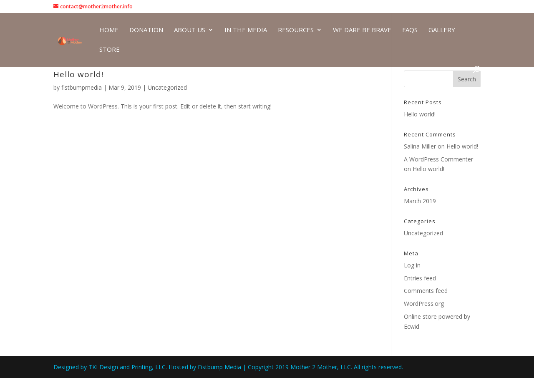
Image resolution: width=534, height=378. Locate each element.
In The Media (245, 30)
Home (108, 30)
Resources (296, 30)
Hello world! (78, 74)
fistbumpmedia (81, 87)
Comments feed (426, 291)
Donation (146, 30)
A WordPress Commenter (438, 159)
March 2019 (420, 201)
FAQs (410, 30)
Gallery (441, 30)
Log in (412, 265)
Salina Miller (420, 146)
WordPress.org (424, 303)
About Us (189, 30)
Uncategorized (167, 87)
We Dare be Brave (362, 30)
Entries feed (420, 278)
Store (109, 49)
